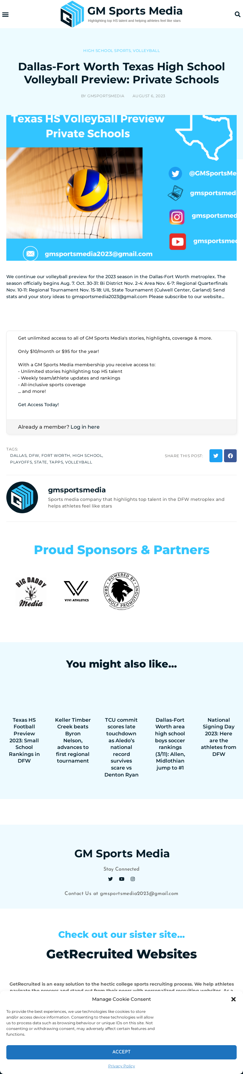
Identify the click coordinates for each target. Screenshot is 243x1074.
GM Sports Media (135, 10)
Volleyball (146, 50)
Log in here (85, 427)
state (40, 462)
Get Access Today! (38, 404)
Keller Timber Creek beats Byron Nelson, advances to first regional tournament (73, 740)
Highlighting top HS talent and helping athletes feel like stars (134, 20)
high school (87, 455)
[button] (233, 999)
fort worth (55, 455)
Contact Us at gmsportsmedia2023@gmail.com (121, 893)
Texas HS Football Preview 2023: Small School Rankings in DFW (24, 740)
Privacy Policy (121, 1066)
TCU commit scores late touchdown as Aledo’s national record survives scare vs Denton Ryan (121, 747)
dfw (34, 455)
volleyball (78, 462)
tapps (56, 462)
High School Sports (107, 50)
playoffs (21, 462)
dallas (18, 455)
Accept (121, 1052)
